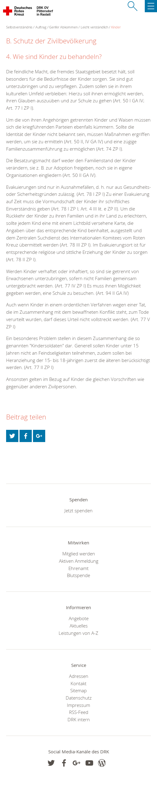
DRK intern (79, 719)
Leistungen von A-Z (78, 633)
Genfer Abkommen (63, 27)
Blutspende (78, 575)
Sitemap (78, 690)
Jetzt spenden (78, 510)
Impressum (78, 705)
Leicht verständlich (94, 27)
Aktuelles (79, 626)
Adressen (78, 676)
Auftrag (40, 27)
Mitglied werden (78, 553)
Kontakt (78, 683)
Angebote (79, 618)
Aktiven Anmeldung (78, 561)
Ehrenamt (78, 568)
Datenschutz (79, 698)
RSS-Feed (78, 712)
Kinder (116, 27)
